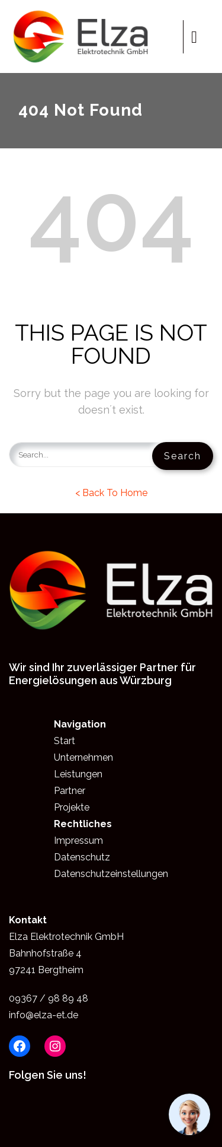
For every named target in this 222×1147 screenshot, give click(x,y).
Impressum (78, 840)
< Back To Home (111, 492)
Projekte (71, 807)
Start (64, 740)
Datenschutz (82, 857)
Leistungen (78, 774)
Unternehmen (83, 757)
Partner (69, 790)
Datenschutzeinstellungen (111, 873)
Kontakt (28, 920)
